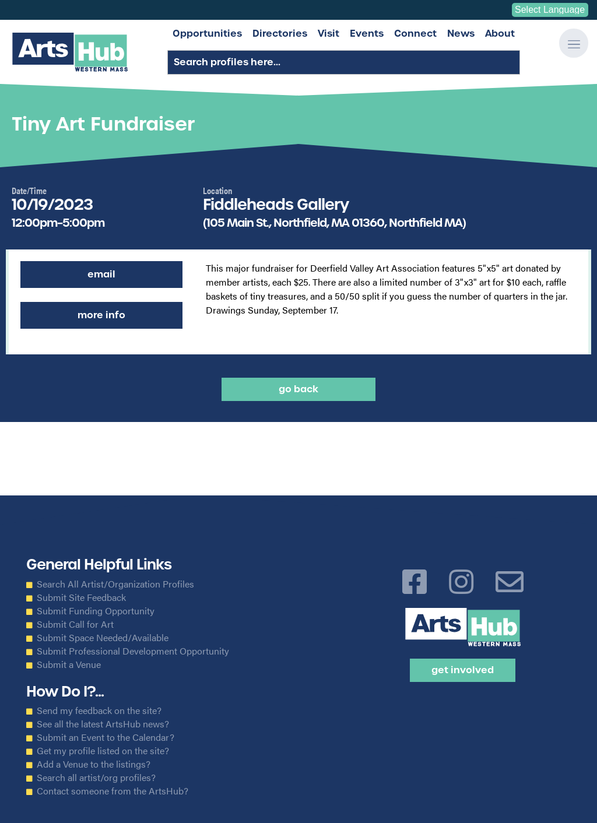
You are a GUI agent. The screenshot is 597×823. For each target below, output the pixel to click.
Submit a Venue (69, 664)
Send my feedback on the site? (99, 710)
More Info (101, 315)
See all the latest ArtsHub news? (103, 724)
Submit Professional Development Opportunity (133, 651)
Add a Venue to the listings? (93, 764)
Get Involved (462, 670)
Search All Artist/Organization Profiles (115, 584)
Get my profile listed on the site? (103, 750)
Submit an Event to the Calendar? (105, 737)
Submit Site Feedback (81, 597)
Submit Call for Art (75, 624)
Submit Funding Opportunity (95, 611)
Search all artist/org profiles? (96, 777)
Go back (298, 389)
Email (101, 274)
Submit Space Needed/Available (102, 637)
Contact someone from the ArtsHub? (112, 791)
